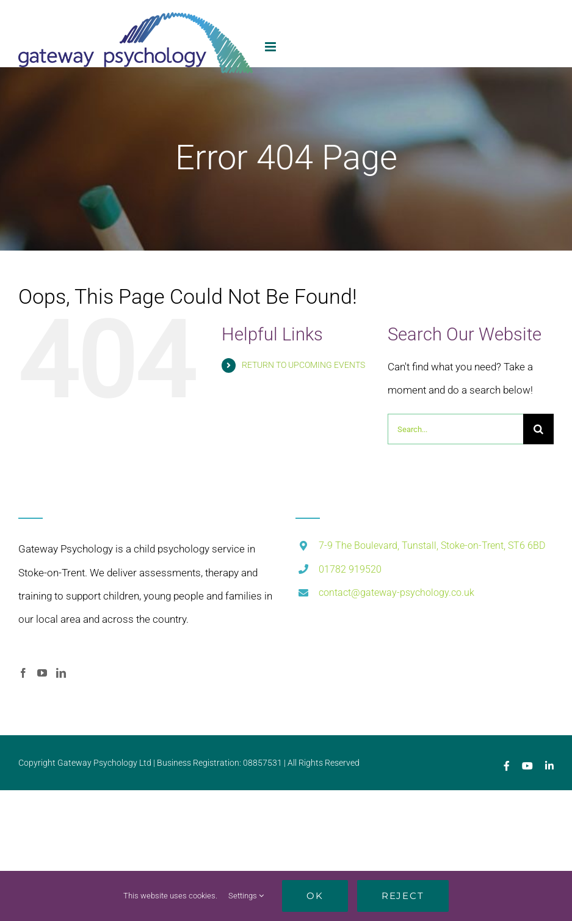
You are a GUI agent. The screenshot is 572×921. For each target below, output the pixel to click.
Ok (315, 895)
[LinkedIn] (61, 673)
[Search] (538, 429)
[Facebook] (23, 673)
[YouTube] (42, 673)
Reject (403, 895)
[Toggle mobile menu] (271, 46)
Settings (246, 895)
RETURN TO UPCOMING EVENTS (303, 365)
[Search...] (455, 429)
